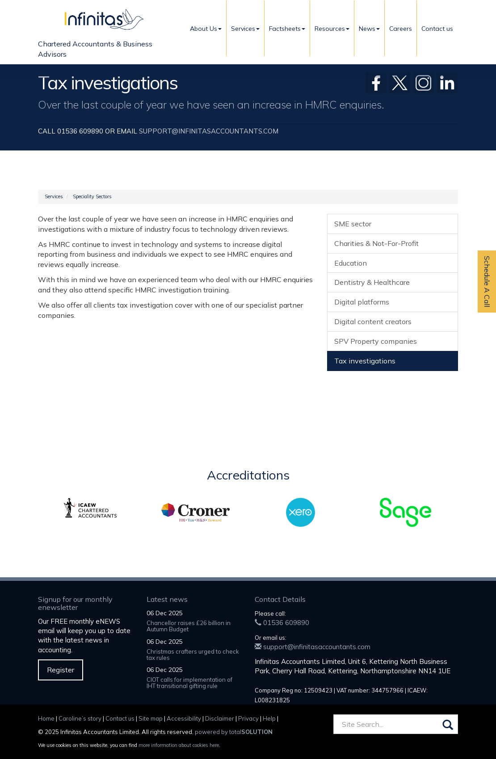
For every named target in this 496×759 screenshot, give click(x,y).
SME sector (352, 223)
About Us (206, 29)
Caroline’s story (80, 718)
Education (350, 263)
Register (60, 669)
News (369, 29)
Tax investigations (364, 360)
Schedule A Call (487, 281)
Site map (151, 718)
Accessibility (184, 718)
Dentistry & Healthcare (372, 282)
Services (245, 29)
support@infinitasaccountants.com (208, 131)
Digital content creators (373, 321)
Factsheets (287, 29)
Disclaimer (219, 718)
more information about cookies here (179, 745)
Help (269, 718)
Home (46, 718)
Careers (400, 29)
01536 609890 (282, 622)
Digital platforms (361, 301)
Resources (332, 29)
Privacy (248, 718)
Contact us (437, 29)
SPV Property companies (375, 341)
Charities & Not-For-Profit (376, 243)
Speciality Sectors (92, 196)
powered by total (234, 731)
